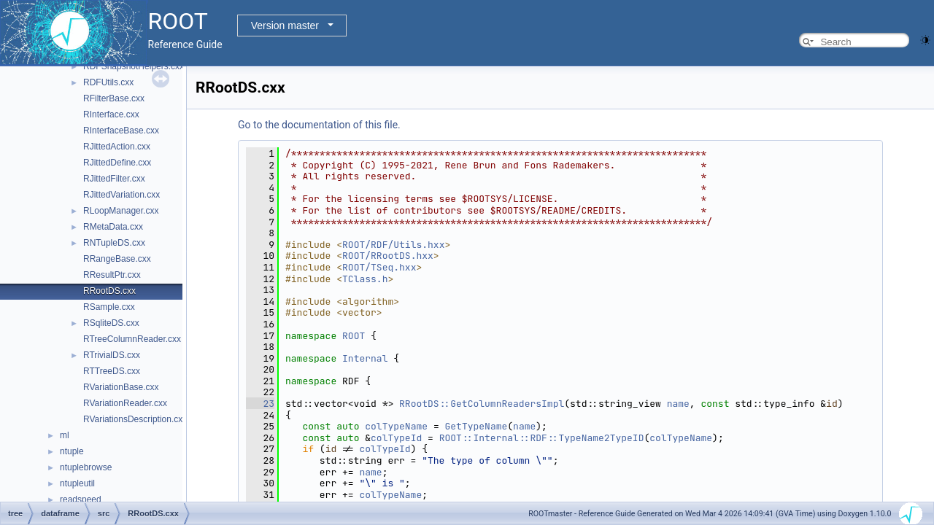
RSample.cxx (109, 307)
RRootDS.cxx (109, 291)
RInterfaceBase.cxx (121, 130)
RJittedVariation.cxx (121, 195)
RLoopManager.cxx (120, 211)
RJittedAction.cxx (116, 146)
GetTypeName (475, 426)
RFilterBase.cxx (113, 98)
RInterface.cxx (111, 114)
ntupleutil (77, 483)
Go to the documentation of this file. (319, 125)
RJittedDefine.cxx (117, 163)
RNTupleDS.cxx (114, 243)
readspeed (80, 499)
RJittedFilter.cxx (114, 179)
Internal (364, 358)
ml (64, 435)
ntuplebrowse (86, 467)
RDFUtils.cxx (108, 82)
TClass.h (364, 279)
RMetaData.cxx (113, 227)
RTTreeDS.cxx (111, 371)
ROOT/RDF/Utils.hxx (393, 244)
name (678, 403)
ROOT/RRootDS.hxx (387, 255)
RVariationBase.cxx (121, 387)
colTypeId (396, 438)
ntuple (72, 451)
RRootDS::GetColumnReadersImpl (481, 403)
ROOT (353, 336)
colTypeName (396, 426)
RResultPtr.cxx (112, 275)
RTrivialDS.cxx (111, 355)
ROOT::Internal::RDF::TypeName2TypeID (541, 438)
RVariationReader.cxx (125, 403)
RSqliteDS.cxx (111, 323)
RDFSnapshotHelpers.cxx (133, 66)
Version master (285, 25)
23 (260, 403)
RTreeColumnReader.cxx (132, 339)
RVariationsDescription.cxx (135, 419)
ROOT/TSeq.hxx (379, 267)
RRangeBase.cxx (117, 259)
